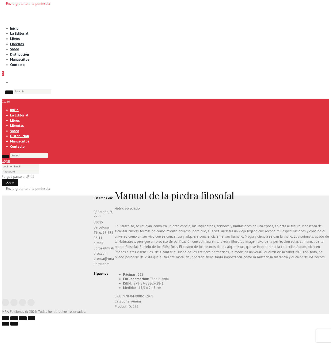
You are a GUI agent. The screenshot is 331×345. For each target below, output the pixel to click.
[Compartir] (106, 336)
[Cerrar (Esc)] (97, 336)
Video (14, 49)
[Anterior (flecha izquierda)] (5, 341)
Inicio (14, 28)
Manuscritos (19, 59)
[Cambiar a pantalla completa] (114, 336)
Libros (15, 38)
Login (6, 161)
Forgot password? (15, 176)
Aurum (136, 301)
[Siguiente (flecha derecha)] (14, 341)
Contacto (17, 64)
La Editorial (19, 33)
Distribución (19, 54)
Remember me (46, 176)
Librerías (17, 44)
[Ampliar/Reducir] (123, 336)
